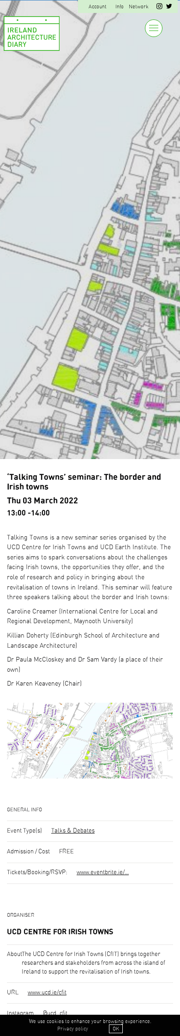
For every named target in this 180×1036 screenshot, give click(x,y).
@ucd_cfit (55, 1014)
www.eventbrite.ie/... (103, 873)
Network (139, 6)
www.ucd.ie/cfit (47, 993)
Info (119, 6)
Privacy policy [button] (72, 1028)
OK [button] (116, 1028)
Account (98, 6)
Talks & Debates (73, 831)
